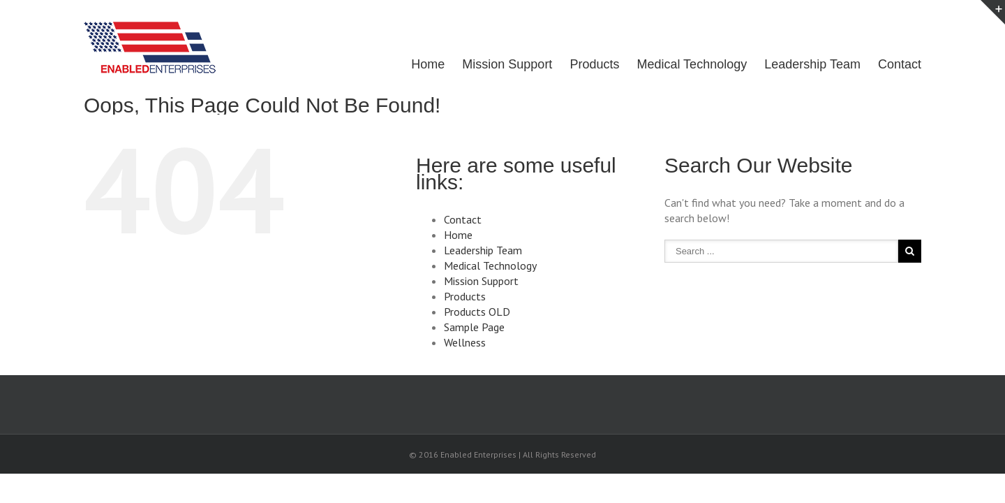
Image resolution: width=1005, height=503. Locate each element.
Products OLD (477, 312)
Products (584, 64)
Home (410, 64)
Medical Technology (685, 64)
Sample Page (474, 327)
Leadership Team (809, 64)
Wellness (465, 342)
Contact (899, 64)
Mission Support (493, 64)
